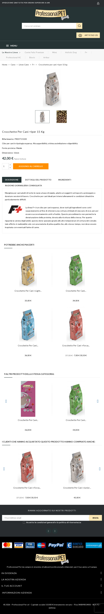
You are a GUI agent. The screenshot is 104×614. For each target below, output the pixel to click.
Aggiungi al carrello (31, 166)
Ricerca (79, 26)
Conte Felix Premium (34, 52)
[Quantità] (5, 166)
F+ (86, 52)
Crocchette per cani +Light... (28, 291)
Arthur (46, 57)
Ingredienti (64, 180)
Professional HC (13, 57)
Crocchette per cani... (76, 291)
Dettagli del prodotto (38, 180)
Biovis (32, 57)
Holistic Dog (71, 52)
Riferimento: (8, 139)
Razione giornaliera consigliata (23, 185)
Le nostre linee (10, 52)
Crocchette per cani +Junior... (77, 487)
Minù (54, 52)
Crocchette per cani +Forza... (76, 345)
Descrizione (11, 180)
